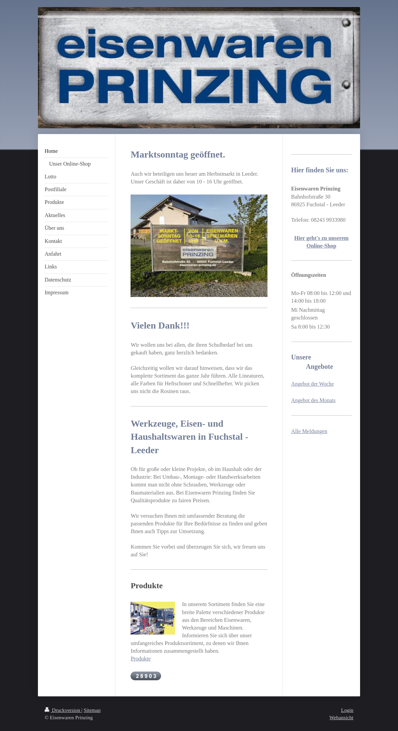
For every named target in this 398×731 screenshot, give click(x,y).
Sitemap (92, 710)
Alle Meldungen (309, 431)
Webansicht (341, 717)
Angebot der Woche (312, 384)
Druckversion (63, 710)
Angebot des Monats (313, 400)
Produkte (141, 658)
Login (347, 710)
